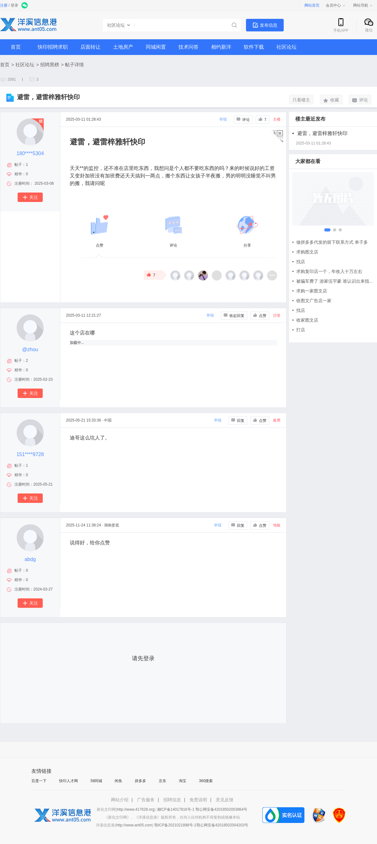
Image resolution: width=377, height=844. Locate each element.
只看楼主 (301, 99)
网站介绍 (119, 799)
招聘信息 (172, 799)
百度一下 (38, 781)
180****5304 (30, 153)
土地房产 (123, 47)
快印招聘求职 (53, 47)
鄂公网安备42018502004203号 (222, 825)
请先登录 (143, 658)
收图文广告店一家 (311, 300)
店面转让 (90, 47)
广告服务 (146, 799)
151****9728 (30, 454)
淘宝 (182, 781)
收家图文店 (305, 320)
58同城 (96, 781)
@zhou (30, 349)
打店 (298, 329)
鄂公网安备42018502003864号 (221, 809)
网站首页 (312, 5)
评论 (360, 100)
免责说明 (198, 799)
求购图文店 (305, 251)
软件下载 (254, 47)
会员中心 (336, 5)
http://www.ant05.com (134, 825)
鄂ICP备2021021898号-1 (175, 825)
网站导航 (363, 5)
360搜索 (206, 781)
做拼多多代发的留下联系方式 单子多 (330, 242)
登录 (14, 5)
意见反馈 (224, 799)
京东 (162, 781)
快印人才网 (68, 781)
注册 (4, 5)
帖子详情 (74, 64)
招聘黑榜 (49, 64)
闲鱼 (118, 781)
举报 (223, 119)
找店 (298, 261)
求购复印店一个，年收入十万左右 (327, 271)
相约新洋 (221, 47)
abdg (30, 559)
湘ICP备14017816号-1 (175, 809)
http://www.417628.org (135, 809)
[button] (325, 229)
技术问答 (188, 47)
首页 (16, 47)
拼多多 (140, 781)
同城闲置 (156, 47)
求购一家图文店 (309, 290)
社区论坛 (286, 47)
